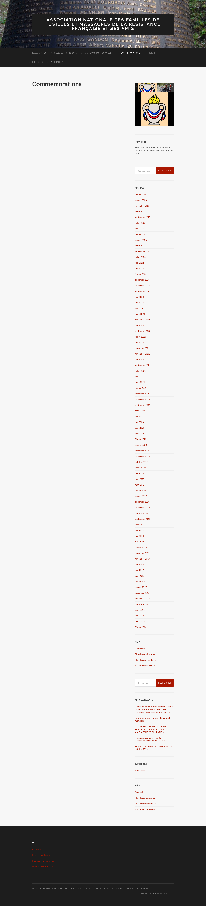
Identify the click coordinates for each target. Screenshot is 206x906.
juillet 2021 (140, 371)
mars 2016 (140, 621)
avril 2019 (139, 479)
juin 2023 (139, 297)
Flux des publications (145, 654)
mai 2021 (139, 376)
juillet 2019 (140, 467)
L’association (39, 53)
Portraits (37, 62)
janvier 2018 (141, 547)
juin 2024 (139, 262)
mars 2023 (140, 314)
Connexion (140, 648)
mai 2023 (139, 302)
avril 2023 (139, 308)
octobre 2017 (141, 564)
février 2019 (140, 490)
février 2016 (140, 627)
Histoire (152, 53)
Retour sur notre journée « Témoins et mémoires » (152, 719)
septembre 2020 (142, 405)
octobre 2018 (141, 513)
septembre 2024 (142, 251)
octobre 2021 (141, 359)
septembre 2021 (142, 365)
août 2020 (140, 410)
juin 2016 (139, 615)
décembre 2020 (142, 393)
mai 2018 (139, 536)
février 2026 (140, 194)
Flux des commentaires (145, 660)
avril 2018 (139, 541)
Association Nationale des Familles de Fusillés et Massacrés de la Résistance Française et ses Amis (103, 24)
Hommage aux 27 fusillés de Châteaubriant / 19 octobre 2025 (150, 739)
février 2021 (140, 388)
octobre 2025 (141, 211)
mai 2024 (139, 268)
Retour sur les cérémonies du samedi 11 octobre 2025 (153, 747)
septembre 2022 (142, 331)
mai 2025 (139, 228)
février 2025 (140, 234)
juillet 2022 (140, 336)
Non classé (140, 770)
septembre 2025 (142, 217)
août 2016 (140, 610)
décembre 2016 (142, 593)
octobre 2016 (141, 604)
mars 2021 (140, 382)
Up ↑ (172, 894)
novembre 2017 (142, 558)
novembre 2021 (142, 353)
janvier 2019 (141, 496)
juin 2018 (139, 530)
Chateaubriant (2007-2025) (98, 53)
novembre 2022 (142, 319)
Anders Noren (159, 894)
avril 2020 (139, 427)
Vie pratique (57, 62)
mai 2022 (139, 342)
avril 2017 (139, 575)
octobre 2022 (141, 325)
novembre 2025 (142, 205)
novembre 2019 (142, 456)
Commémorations (130, 53)
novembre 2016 (142, 598)
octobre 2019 (141, 462)
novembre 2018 (142, 507)
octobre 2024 (141, 245)
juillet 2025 (140, 222)
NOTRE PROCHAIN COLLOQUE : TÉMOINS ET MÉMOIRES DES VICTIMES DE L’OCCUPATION (151, 729)
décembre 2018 (142, 501)
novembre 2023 (142, 285)
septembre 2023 (142, 291)
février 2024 (140, 274)
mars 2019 (140, 484)
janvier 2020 (141, 444)
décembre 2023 (142, 279)
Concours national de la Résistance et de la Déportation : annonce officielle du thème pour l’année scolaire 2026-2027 (154, 709)
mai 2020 (139, 422)
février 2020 (140, 439)
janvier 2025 (141, 240)
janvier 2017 (141, 587)
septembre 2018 (142, 519)
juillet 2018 (140, 524)
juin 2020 (139, 416)
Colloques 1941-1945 (65, 53)
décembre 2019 (142, 450)
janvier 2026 (141, 200)
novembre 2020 (142, 399)
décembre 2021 (142, 348)
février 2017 (140, 581)
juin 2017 (139, 570)
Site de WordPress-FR (145, 665)
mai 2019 (139, 473)
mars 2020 (140, 433)
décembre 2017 (142, 553)
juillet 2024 (140, 257)
